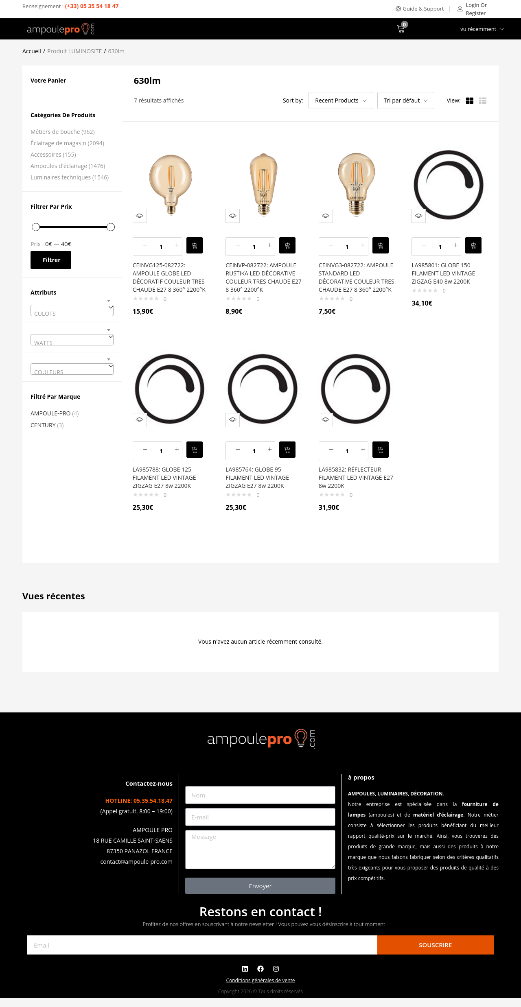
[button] (420, 8)
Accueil (31, 51)
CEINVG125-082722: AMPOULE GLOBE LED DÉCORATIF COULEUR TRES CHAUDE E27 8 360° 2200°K (169, 276)
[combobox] (72, 310)
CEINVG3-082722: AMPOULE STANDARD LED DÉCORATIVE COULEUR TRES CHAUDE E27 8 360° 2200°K (354, 276)
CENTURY (43, 425)
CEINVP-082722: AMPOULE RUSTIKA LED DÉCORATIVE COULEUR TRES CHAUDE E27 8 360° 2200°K (262, 276)
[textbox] (72, 313)
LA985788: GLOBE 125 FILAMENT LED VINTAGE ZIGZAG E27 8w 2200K (168, 480)
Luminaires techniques (61, 177)
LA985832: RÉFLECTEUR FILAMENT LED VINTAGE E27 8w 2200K (354, 480)
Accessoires (46, 154)
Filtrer (52, 260)
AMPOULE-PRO (51, 413)
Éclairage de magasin (58, 143)
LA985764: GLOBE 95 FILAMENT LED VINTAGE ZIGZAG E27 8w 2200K (261, 480)
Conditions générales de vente (260, 989)
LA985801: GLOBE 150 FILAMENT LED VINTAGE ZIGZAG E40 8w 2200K (447, 268)
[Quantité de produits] (165, 241)
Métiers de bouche (55, 131)
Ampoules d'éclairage (59, 166)
